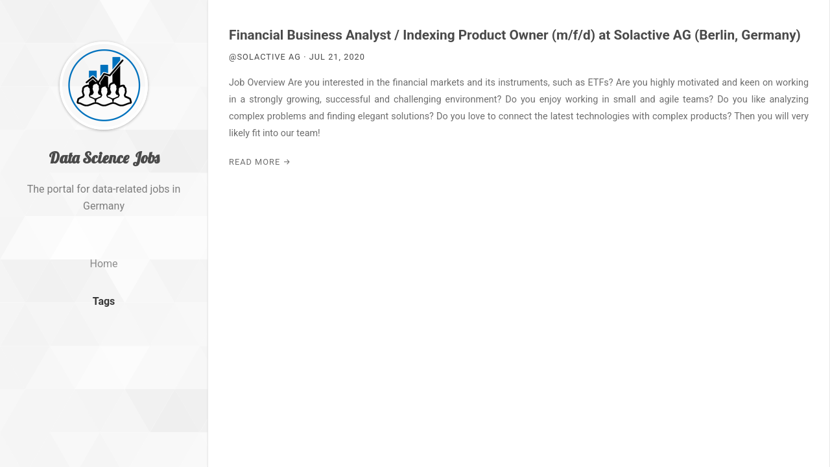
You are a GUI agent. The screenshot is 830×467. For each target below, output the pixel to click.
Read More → (260, 162)
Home (103, 263)
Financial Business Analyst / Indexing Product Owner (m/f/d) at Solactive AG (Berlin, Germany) (515, 35)
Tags (104, 301)
